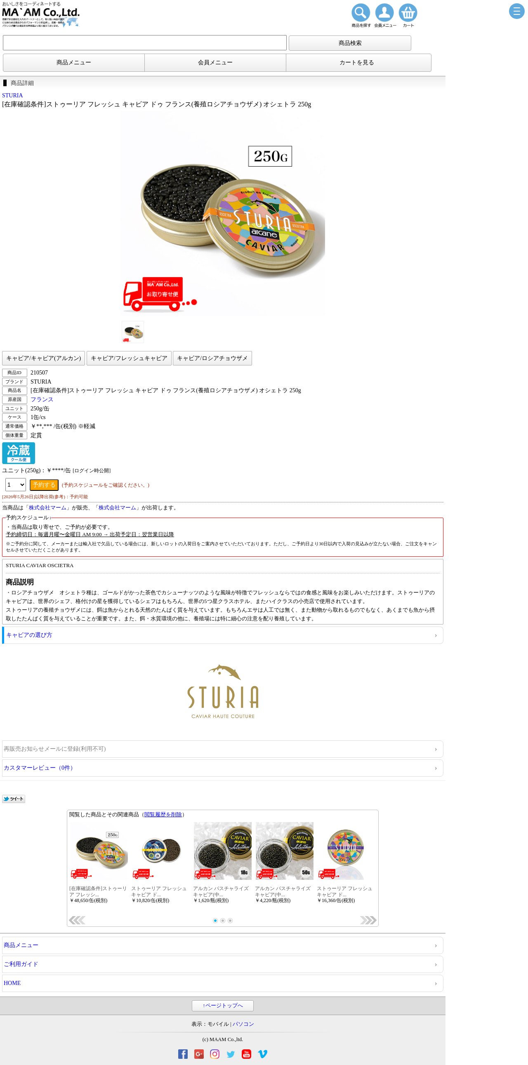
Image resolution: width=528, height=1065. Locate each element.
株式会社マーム (47, 508)
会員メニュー (215, 62)
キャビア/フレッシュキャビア (129, 358)
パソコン (243, 1024)
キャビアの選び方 (29, 635)
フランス (42, 399)
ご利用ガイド (21, 964)
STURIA (12, 95)
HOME (12, 983)
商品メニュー (74, 62)
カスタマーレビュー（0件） (40, 768)
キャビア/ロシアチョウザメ (212, 358)
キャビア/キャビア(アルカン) (43, 358)
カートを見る (356, 62)
